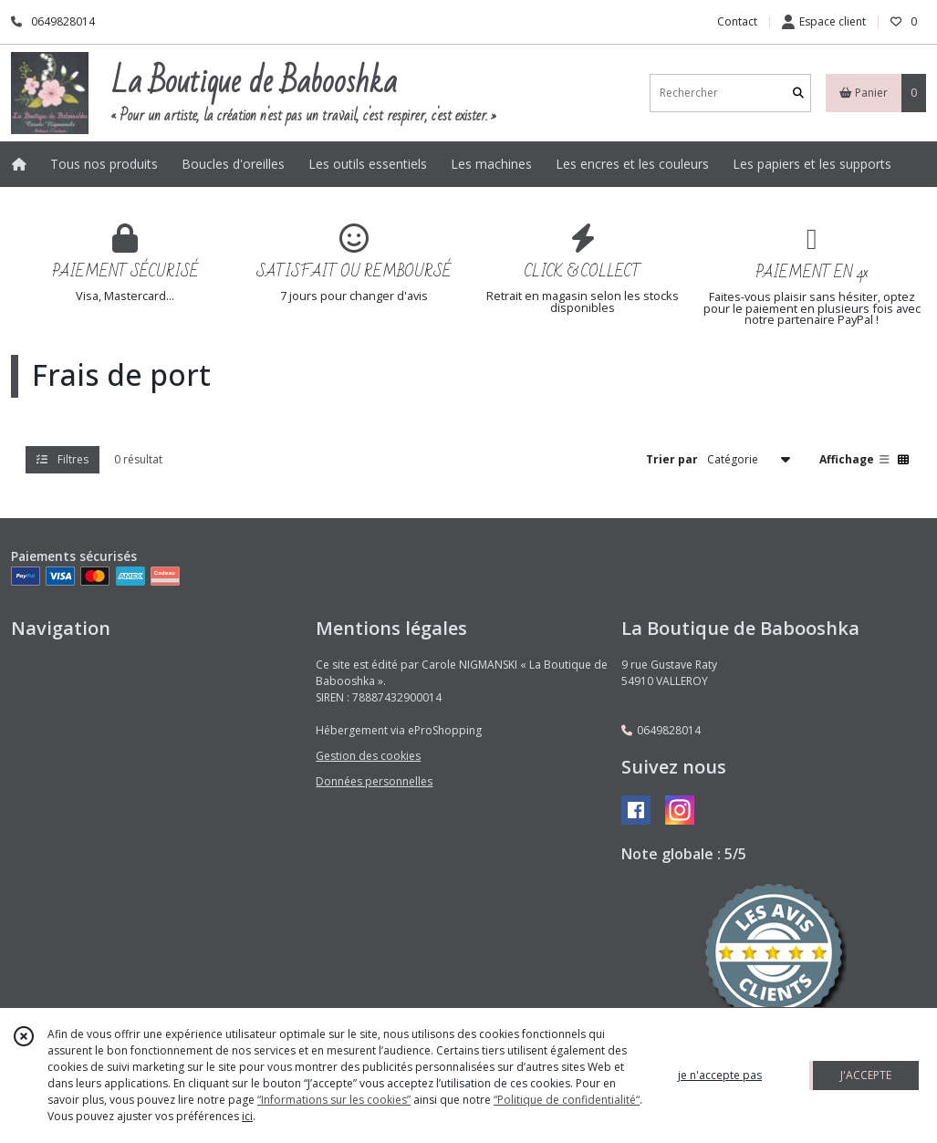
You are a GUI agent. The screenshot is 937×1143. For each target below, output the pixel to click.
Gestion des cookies (368, 756)
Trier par (672, 459)
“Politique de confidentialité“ (567, 1099)
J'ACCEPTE (865, 1075)
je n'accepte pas (720, 1075)
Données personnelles (374, 781)
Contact (737, 21)
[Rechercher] (798, 92)
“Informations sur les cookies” (334, 1099)
